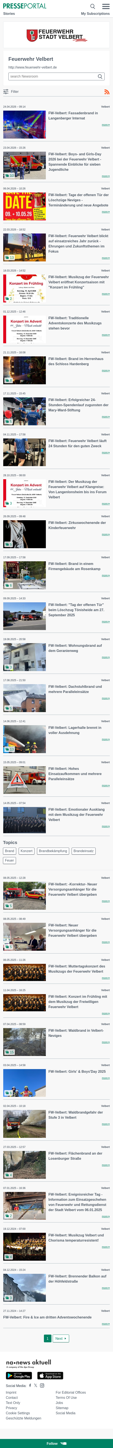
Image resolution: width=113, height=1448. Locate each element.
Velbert (105, 106)
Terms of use (66, 1397)
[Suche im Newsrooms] (56, 76)
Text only (13, 1403)
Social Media (66, 1413)
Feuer (9, 860)
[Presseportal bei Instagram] (40, 1385)
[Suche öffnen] (93, 6)
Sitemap (62, 1408)
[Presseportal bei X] (34, 1386)
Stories (9, 13)
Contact (12, 1397)
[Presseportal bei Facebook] (28, 1386)
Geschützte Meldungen (23, 1418)
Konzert (27, 851)
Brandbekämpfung (53, 851)
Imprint (11, 1392)
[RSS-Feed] (107, 92)
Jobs (59, 1403)
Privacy (11, 1408)
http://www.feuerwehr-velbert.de (32, 67)
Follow (57, 1443)
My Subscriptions (95, 13)
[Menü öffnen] (106, 6)
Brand (9, 851)
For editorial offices (71, 1392)
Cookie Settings (18, 1413)
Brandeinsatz (84, 851)
